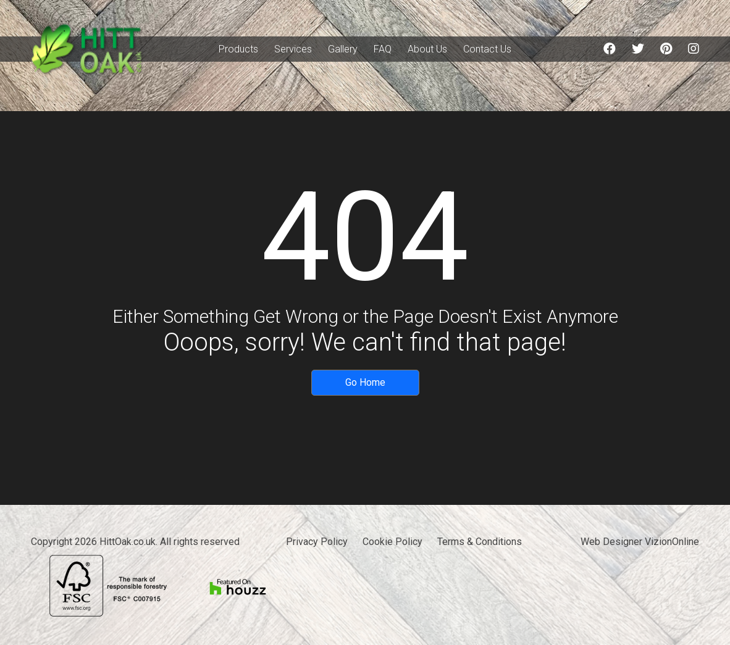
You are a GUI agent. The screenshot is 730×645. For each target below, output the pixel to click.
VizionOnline (672, 541)
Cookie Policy (392, 541)
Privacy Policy (317, 541)
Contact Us (487, 49)
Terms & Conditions (479, 541)
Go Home (365, 382)
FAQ (383, 49)
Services (293, 49)
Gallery (343, 49)
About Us (427, 49)
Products (238, 49)
